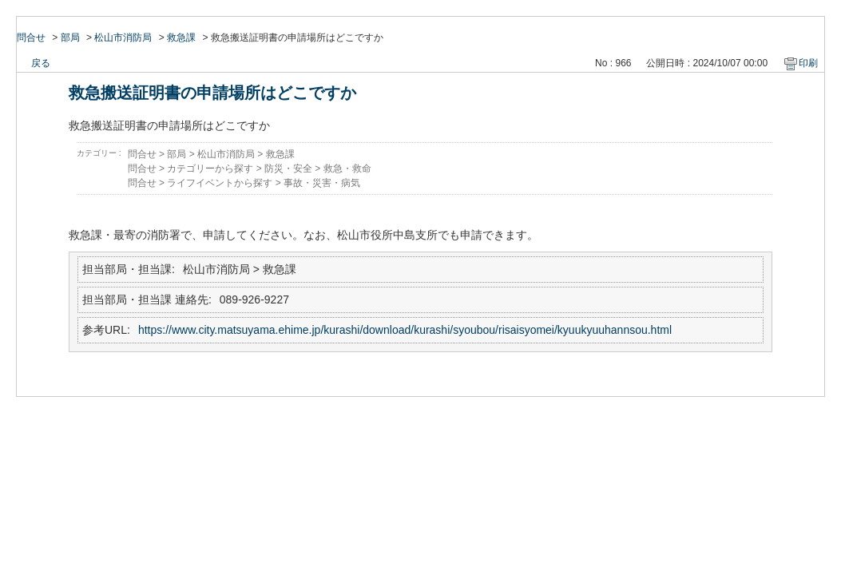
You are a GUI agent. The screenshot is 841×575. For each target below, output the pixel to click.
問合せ (31, 37)
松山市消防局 (123, 37)
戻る (40, 63)
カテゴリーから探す (210, 168)
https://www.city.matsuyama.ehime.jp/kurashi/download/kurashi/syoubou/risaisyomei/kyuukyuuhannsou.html (405, 329)
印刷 (808, 63)
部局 (70, 37)
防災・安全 (288, 168)
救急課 (181, 37)
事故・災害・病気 (322, 182)
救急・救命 (347, 168)
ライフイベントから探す (219, 182)
